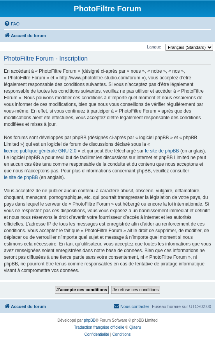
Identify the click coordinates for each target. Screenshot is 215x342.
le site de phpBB (162, 151)
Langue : (155, 47)
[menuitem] (11, 24)
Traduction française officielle (99, 327)
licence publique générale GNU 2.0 (40, 151)
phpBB (89, 320)
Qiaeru (135, 327)
